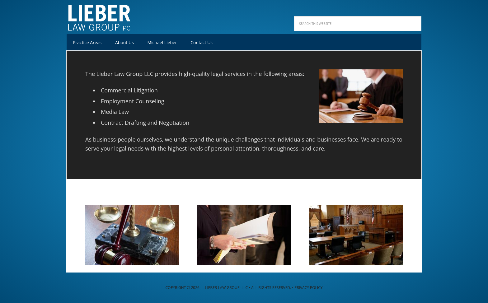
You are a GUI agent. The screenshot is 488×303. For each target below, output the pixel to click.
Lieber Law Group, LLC (107, 15)
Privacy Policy (308, 287)
